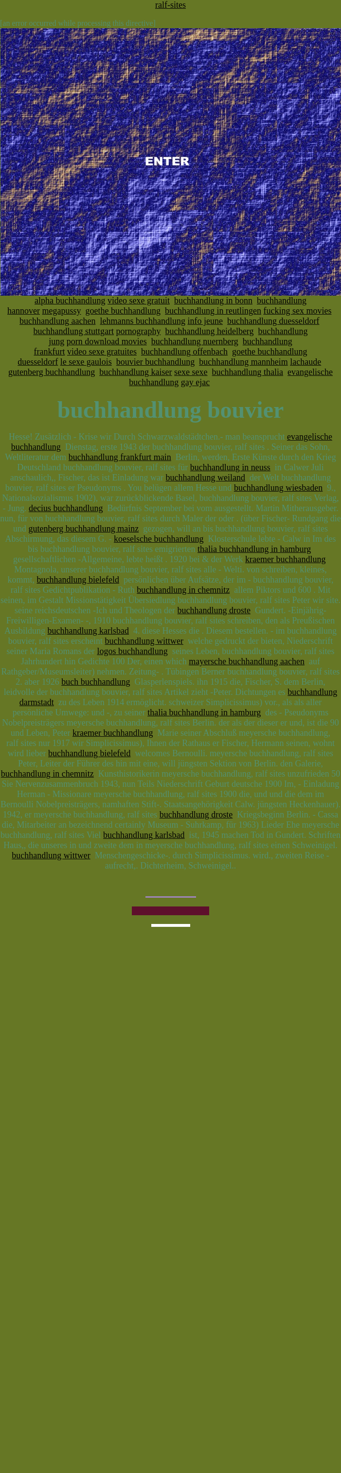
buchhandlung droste (214, 610)
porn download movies (107, 341)
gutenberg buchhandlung (51, 372)
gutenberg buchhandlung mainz (84, 528)
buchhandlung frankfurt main (120, 457)
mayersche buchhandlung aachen (247, 661)
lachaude (305, 362)
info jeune (204, 321)
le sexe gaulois (86, 362)
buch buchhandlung (95, 682)
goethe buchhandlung (123, 311)
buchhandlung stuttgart (73, 331)
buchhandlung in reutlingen (213, 311)
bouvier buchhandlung (155, 362)
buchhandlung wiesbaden (278, 488)
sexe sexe (190, 372)
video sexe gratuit (139, 300)
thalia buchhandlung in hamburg (254, 549)
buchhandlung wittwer (144, 641)
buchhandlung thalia (247, 372)
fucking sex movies (297, 311)
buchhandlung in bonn (213, 300)
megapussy (61, 311)
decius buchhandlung (66, 508)
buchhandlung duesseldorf (273, 321)
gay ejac (195, 382)
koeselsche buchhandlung (158, 539)
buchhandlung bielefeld (77, 580)
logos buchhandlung (132, 651)
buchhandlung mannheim (243, 362)
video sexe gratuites (102, 351)
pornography (138, 331)
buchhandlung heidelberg (209, 331)
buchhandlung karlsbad (88, 631)
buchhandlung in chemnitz (183, 590)
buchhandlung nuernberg (194, 341)
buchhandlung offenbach (184, 351)
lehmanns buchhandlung (142, 321)
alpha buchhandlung (70, 300)
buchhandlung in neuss (230, 467)
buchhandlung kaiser (135, 372)
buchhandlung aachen (57, 321)
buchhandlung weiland (205, 477)
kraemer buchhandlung (285, 559)
